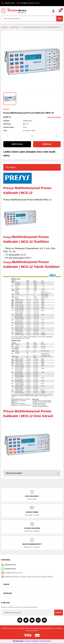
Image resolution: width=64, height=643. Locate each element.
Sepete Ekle (17, 144)
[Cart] (60, 10)
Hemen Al (46, 144)
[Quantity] (32, 136)
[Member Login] (53, 10)
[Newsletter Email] (32, 613)
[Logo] (16, 11)
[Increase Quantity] (57, 136)
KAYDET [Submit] (58, 613)
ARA (59, 19)
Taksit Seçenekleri (13, 473)
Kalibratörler (27, 121)
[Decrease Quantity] (7, 136)
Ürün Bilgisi (10, 167)
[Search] (32, 19)
